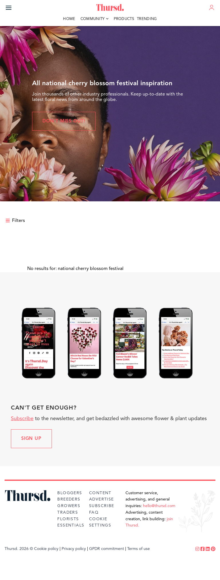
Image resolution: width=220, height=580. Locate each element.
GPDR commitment (106, 549)
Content (100, 493)
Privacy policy (74, 549)
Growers (68, 506)
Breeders (68, 499)
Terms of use (138, 549)
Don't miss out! (63, 121)
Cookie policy (46, 549)
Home (69, 19)
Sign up (31, 438)
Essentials (70, 525)
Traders (67, 513)
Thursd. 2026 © (19, 549)
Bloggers (69, 493)
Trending (147, 19)
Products (124, 19)
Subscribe (22, 418)
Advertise (101, 499)
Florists (68, 519)
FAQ (94, 513)
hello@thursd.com (159, 506)
